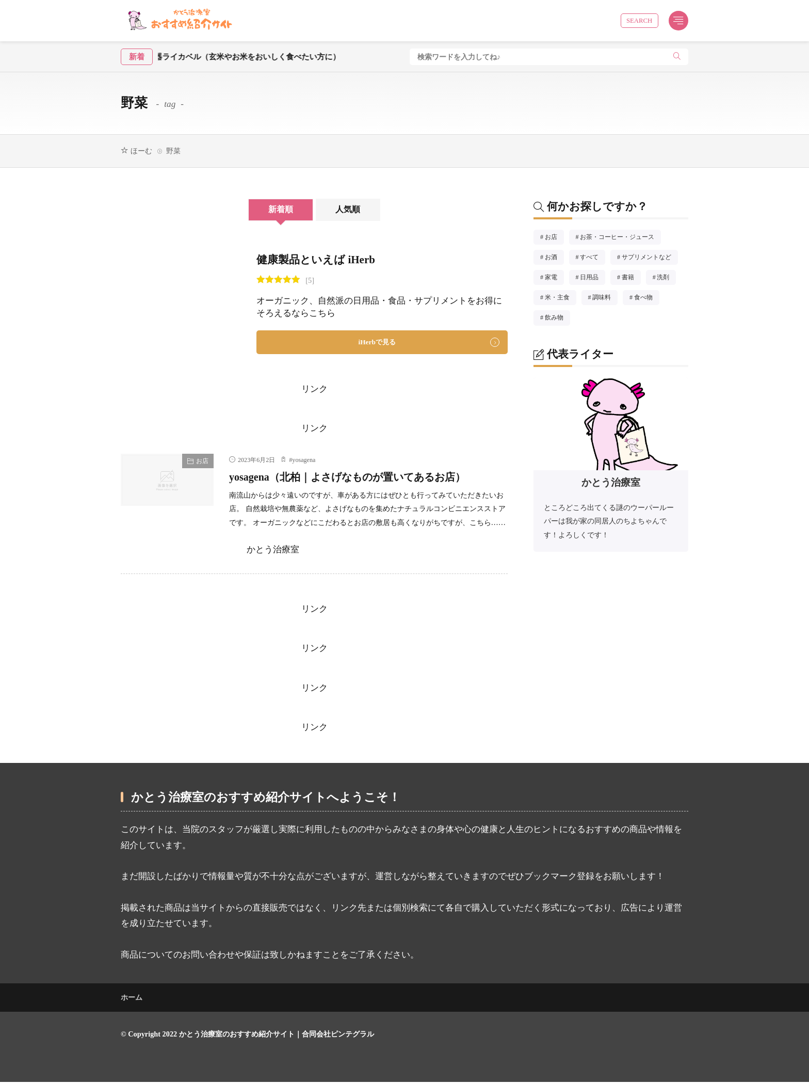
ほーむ (141, 151)
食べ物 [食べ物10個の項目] (646, 299)
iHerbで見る (377, 343)
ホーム (131, 999)
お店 (202, 462)
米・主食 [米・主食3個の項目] (560, 299)
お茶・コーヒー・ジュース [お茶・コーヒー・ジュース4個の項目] (620, 238)
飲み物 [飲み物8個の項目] (557, 319)
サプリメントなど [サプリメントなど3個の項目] (650, 258)
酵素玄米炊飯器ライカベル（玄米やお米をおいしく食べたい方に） (241, 56)
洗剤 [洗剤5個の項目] (666, 279)
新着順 (271, 210)
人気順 (357, 210)
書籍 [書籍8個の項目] (631, 279)
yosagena (303, 461)
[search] (677, 57)
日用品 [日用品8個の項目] (592, 279)
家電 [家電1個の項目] (554, 279)
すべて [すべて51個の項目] (592, 258)
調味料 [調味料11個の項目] (605, 299)
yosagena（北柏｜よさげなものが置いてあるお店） (367, 478)
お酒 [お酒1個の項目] (554, 258)
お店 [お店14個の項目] (554, 238)
